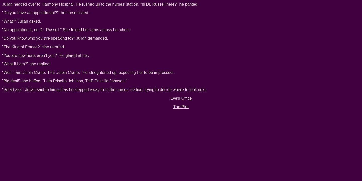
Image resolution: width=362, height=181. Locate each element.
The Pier (181, 107)
